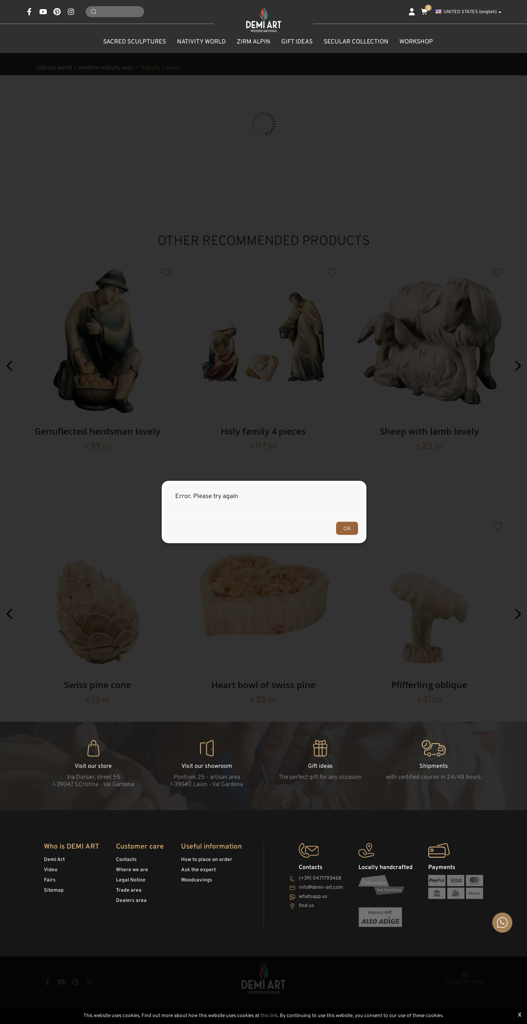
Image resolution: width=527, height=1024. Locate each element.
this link (269, 1016)
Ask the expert (198, 870)
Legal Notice (131, 880)
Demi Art (54, 860)
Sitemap (54, 890)
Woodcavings (196, 880)
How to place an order (206, 860)
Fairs (50, 880)
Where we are (132, 870)
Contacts (126, 860)
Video (50, 870)
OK (347, 528)
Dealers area (131, 901)
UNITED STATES (468, 12)
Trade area (129, 890)
